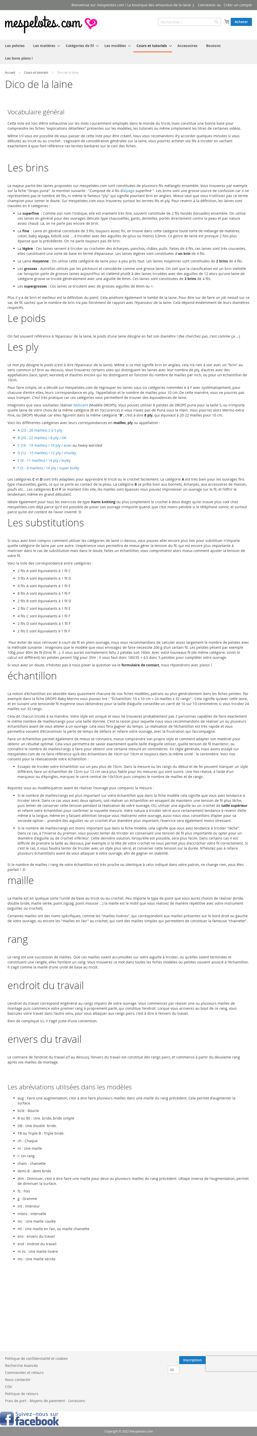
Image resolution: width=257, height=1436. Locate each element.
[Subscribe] (192, 1360)
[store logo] (51, 24)
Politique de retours (21, 1393)
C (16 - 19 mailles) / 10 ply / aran (45, 445)
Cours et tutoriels (36, 72)
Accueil (10, 72)
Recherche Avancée (21, 1365)
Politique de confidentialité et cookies (36, 1358)
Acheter (241, 21)
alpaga (129, 190)
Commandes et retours (24, 1372)
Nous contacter (18, 1379)
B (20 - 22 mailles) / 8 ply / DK (42, 437)
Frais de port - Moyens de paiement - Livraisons (45, 1400)
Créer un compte (238, 5)
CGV (8, 1386)
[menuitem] (15, 46)
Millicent (81, 405)
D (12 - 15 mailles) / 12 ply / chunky (47, 452)
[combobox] (189, 22)
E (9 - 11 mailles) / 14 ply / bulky (44, 460)
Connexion (207, 5)
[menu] (128, 52)
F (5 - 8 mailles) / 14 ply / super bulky (48, 468)
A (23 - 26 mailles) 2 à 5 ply (40, 430)
